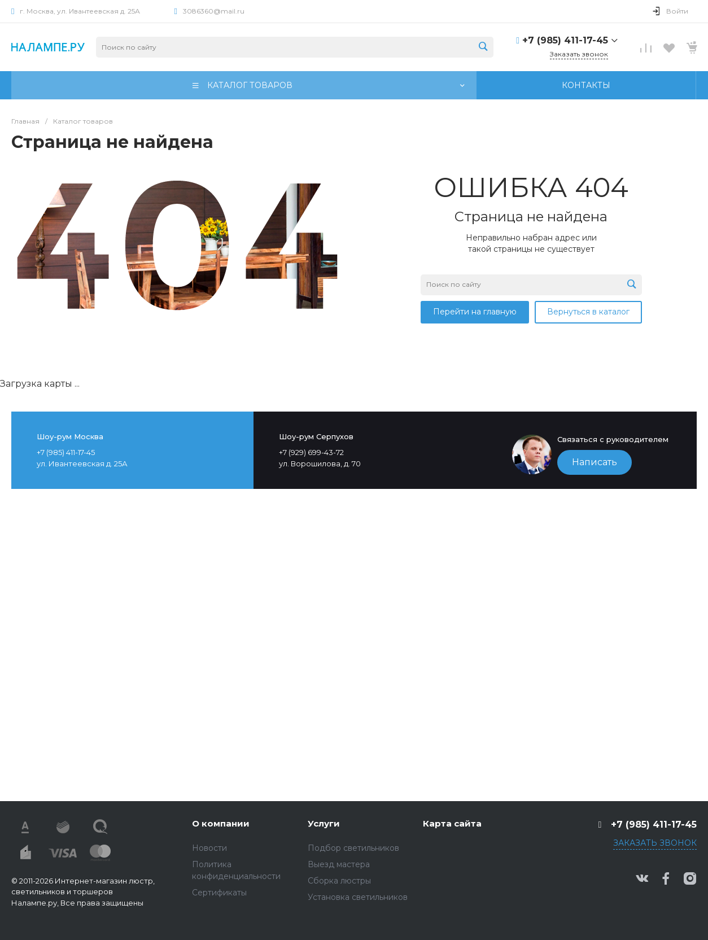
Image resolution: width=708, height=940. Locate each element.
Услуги (324, 823)
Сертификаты (219, 892)
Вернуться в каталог (588, 312)
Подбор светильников (353, 848)
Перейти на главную (475, 312)
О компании (221, 823)
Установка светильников (358, 897)
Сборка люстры (339, 881)
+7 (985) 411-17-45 (565, 40)
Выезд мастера (339, 864)
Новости (209, 848)
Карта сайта (452, 823)
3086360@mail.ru (213, 11)
